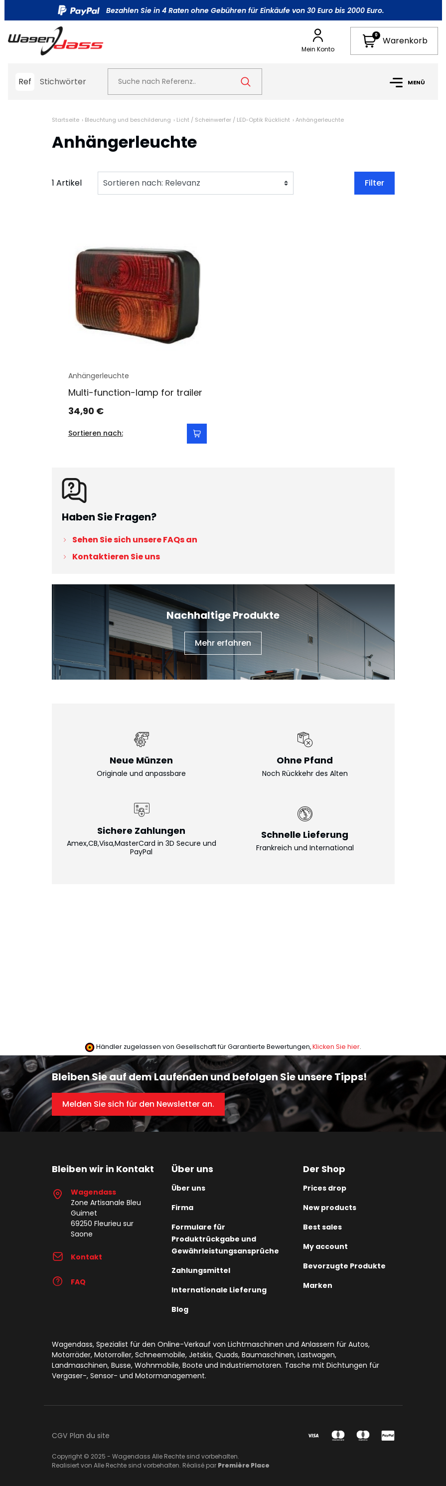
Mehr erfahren (223, 643)
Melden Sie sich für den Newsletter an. (138, 1104)
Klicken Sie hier (336, 1046)
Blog (179, 1309)
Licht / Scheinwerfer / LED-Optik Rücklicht (233, 120)
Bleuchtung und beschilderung (128, 120)
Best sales (322, 1227)
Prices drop (324, 1188)
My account (325, 1246)
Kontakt (77, 1256)
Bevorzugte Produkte (344, 1266)
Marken (317, 1285)
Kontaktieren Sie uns (116, 556)
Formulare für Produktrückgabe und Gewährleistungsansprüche (225, 1239)
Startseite (65, 120)
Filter (374, 183)
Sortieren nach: (95, 433)
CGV (59, 1436)
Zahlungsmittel (200, 1270)
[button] (394, 41)
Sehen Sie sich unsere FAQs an (134, 539)
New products (329, 1208)
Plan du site (90, 1436)
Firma (182, 1208)
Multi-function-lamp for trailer (135, 392)
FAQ (69, 1281)
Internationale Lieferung (219, 1290)
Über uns (188, 1188)
